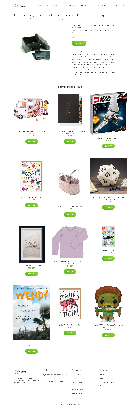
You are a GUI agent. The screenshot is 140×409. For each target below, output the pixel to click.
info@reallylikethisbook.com (53, 382)
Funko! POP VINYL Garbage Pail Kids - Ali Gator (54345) (108, 327)
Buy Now (79, 44)
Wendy (31, 344)
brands (57, 6)
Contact (103, 379)
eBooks (84, 6)
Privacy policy (105, 387)
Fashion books (77, 29)
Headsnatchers (108, 252)
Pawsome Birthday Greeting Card (31, 198)
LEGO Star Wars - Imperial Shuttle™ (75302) (108, 139)
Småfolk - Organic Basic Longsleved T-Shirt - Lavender (70, 264)
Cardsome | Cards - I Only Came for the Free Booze (70, 133)
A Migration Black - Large (31, 267)
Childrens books (70, 6)
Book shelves (44, 6)
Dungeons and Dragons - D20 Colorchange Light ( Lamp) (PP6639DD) (108, 199)
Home (16, 20)
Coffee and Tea (109, 26)
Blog (102, 376)
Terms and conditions (107, 383)
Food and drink (117, 6)
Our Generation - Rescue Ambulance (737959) (31, 133)
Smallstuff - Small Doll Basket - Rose (70, 208)
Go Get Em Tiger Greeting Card (70, 326)
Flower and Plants (99, 6)
